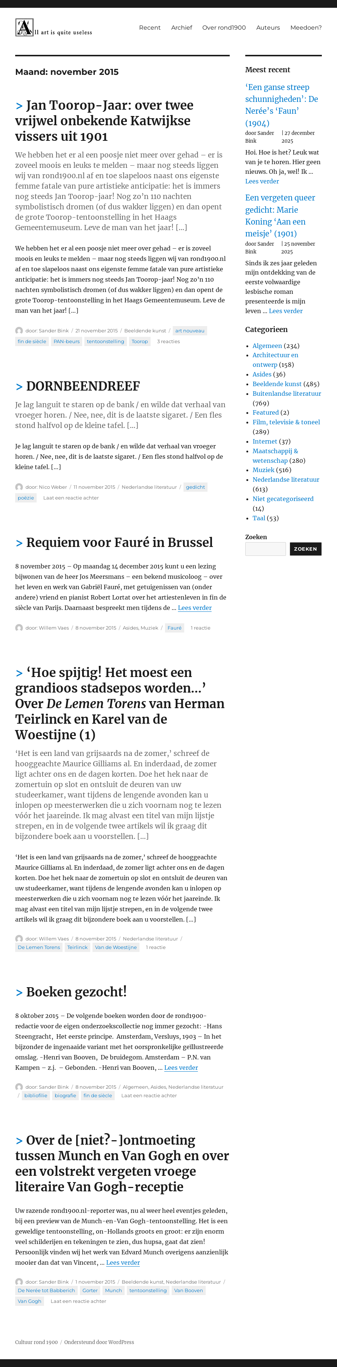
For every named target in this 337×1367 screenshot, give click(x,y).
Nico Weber (53, 487)
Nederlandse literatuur (149, 487)
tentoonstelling (105, 341)
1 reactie (200, 628)
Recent (150, 27)
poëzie (26, 498)
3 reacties (168, 341)
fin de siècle (32, 341)
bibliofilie (35, 1095)
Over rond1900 (224, 27)
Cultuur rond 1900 (36, 1342)
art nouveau (190, 331)
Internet (265, 441)
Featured (266, 412)
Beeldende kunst (145, 331)
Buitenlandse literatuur (287, 393)
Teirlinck (77, 947)
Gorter (90, 1290)
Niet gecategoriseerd (283, 498)
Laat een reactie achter (71, 498)
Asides (130, 628)
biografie (65, 1095)
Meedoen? (306, 27)
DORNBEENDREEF (83, 386)
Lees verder (195, 607)
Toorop (140, 341)
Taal (259, 518)
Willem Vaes (54, 628)
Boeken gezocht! (76, 992)
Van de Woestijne (116, 947)
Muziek (149, 628)
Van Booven (188, 1290)
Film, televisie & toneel (286, 422)
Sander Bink (54, 331)
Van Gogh (29, 1301)
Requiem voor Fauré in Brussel (119, 542)
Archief (181, 27)
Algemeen (135, 1087)
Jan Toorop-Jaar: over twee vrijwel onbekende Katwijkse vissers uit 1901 (104, 121)
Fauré (175, 628)
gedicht (195, 487)
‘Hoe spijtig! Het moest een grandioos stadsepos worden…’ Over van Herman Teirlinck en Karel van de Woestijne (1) (120, 704)
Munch (113, 1290)
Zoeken (256, 537)
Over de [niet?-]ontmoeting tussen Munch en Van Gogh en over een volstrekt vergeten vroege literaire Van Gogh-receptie (122, 1164)
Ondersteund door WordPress (99, 1342)
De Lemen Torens (39, 947)
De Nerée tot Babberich (46, 1290)
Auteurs (268, 27)
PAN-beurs (67, 341)
